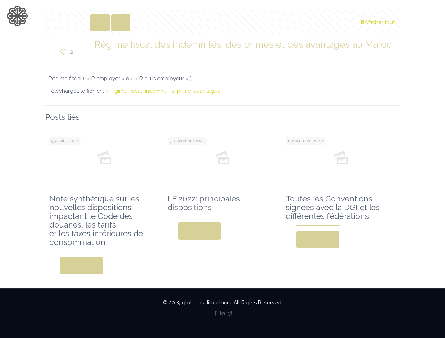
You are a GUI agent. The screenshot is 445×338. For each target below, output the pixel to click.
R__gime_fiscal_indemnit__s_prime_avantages (162, 91)
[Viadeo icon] (230, 313)
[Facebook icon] (215, 313)
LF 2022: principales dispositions (204, 203)
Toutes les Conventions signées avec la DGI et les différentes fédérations (333, 207)
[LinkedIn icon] (222, 313)
